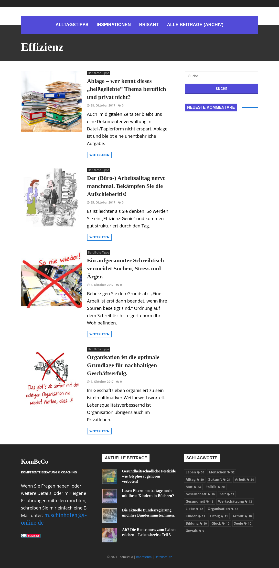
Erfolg (219, 516)
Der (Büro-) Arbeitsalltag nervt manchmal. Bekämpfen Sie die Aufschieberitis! (126, 186)
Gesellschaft (200, 494)
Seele (242, 523)
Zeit (226, 494)
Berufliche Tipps (98, 73)
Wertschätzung (235, 501)
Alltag (195, 479)
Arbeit (244, 479)
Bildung (196, 523)
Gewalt (195, 530)
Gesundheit (200, 501)
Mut (193, 486)
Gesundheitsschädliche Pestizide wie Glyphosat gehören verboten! (149, 476)
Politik (215, 486)
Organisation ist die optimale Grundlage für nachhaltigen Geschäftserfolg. (123, 365)
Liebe (194, 508)
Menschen (222, 472)
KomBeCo (34, 461)
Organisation (223, 508)
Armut (242, 516)
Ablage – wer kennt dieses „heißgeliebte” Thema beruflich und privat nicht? (126, 89)
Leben (195, 472)
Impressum (143, 557)
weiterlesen (99, 155)
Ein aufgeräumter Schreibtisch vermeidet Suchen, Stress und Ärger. (125, 268)
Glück (220, 523)
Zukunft (219, 479)
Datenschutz (163, 557)
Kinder (195, 516)
